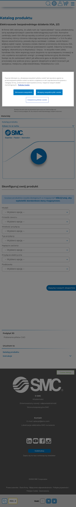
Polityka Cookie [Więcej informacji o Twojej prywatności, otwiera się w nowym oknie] (24, 85)
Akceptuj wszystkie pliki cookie (49, 92)
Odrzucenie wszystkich (23, 92)
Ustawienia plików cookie (37, 100)
